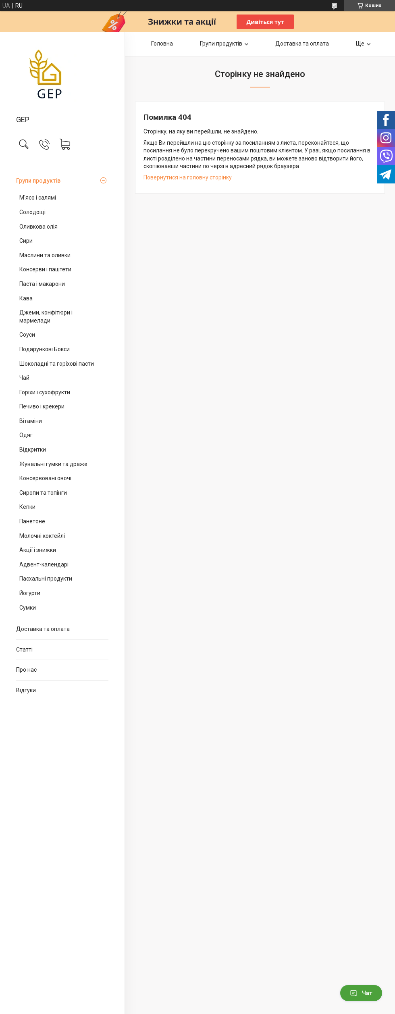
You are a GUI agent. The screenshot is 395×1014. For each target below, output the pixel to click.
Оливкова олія (38, 226)
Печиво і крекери (41, 406)
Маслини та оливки (45, 255)
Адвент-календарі (44, 564)
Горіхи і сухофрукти (44, 392)
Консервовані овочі (45, 478)
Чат (361, 993)
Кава (26, 298)
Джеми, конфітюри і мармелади (46, 316)
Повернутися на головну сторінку (187, 177)
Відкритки (32, 449)
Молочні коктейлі (42, 536)
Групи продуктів (38, 180)
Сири (26, 240)
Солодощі (32, 212)
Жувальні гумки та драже (53, 464)
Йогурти (29, 593)
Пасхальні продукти (45, 578)
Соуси (27, 334)
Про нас (26, 669)
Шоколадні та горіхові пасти (56, 363)
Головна (162, 43)
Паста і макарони (42, 284)
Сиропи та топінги (43, 492)
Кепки (27, 507)
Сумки (27, 607)
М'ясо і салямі (37, 197)
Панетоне (32, 521)
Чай (24, 378)
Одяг (26, 435)
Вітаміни (30, 421)
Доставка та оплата (43, 629)
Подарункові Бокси (44, 349)
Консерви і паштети (45, 269)
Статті (24, 649)
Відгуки (26, 690)
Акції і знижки (37, 550)
